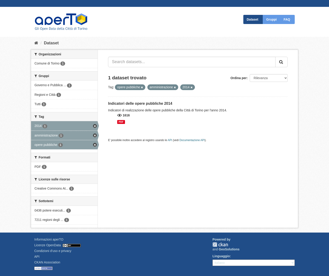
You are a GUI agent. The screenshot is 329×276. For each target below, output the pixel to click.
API (170, 140)
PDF (121, 122)
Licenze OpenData (47, 245)
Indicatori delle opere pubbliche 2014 (140, 103)
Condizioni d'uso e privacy (52, 251)
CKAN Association (47, 262)
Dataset (252, 19)
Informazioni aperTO (48, 239)
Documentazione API (192, 140)
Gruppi (271, 19)
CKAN (220, 244)
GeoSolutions (229, 249)
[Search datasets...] (192, 62)
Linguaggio (221, 256)
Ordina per (239, 78)
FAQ (287, 19)
